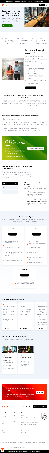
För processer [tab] (35, 109)
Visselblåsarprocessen (25, 357)
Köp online (12, 234)
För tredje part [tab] (25, 109)
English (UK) (4, 418)
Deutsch (3, 421)
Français (3, 425)
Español (3, 428)
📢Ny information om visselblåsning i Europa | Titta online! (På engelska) (24, 1)
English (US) (4, 416)
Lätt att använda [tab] (7, 188)
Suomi (3, 434)
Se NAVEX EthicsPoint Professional (36, 148)
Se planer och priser (7, 25)
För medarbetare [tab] (14, 109)
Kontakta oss (36, 234)
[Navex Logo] (5, 5)
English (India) (4, 437)
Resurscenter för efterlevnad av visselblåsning (7, 359)
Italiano (3, 423)
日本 (2, 430)
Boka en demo (40, 392)
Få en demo (42, 4)
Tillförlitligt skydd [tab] (7, 192)
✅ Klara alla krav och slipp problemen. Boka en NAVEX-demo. (24, 451)
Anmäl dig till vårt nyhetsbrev (40, 406)
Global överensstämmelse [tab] (10, 183)
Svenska (3, 432)
